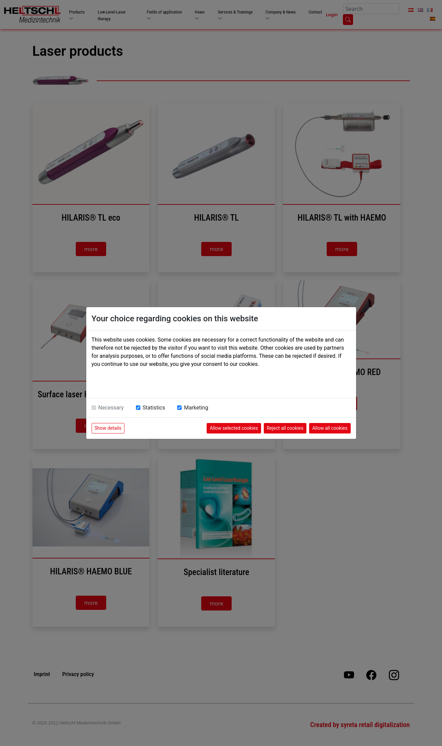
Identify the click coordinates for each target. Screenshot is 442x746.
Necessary (111, 407)
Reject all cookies (285, 428)
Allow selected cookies (234, 428)
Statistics (154, 407)
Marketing (196, 407)
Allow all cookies (329, 428)
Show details (108, 428)
